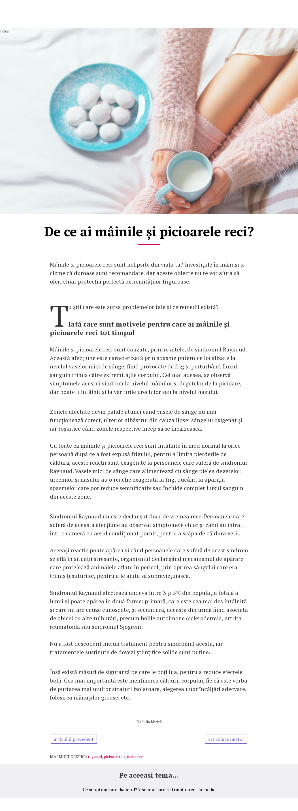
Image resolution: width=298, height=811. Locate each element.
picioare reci (114, 756)
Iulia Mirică (152, 721)
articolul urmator (226, 739)
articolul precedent (74, 739)
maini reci (135, 756)
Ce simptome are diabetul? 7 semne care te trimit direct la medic (149, 789)
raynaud (95, 756)
